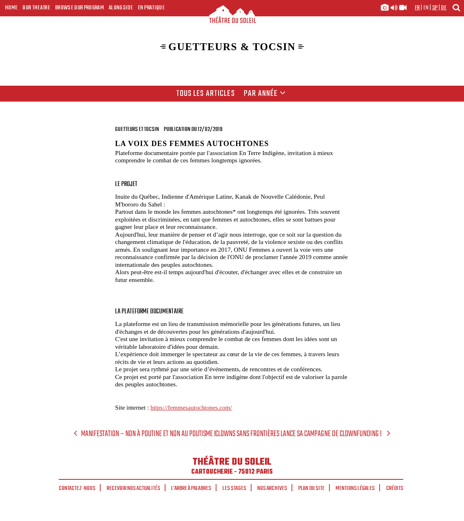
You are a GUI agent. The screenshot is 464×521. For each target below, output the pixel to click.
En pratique (151, 8)
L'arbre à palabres (191, 488)
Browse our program (79, 8)
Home (11, 8)
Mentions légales (355, 488)
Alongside (121, 8)
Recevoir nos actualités (133, 488)
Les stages (234, 488)
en (426, 8)
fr (417, 8)
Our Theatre (36, 8)
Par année (265, 93)
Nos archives (272, 488)
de (443, 8)
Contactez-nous (77, 488)
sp (435, 8)
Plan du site (311, 488)
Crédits (394, 488)
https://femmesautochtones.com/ (191, 407)
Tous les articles (205, 93)
